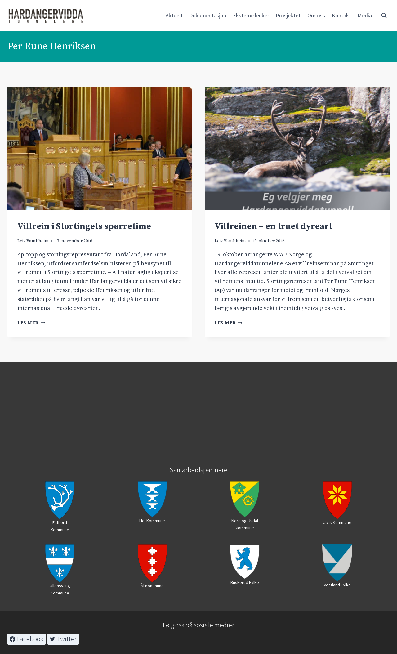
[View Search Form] (384, 15)
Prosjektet (288, 15)
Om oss (316, 15)
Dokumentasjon (207, 15)
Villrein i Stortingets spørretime (84, 226)
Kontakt (341, 15)
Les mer (31, 323)
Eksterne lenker (251, 15)
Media (365, 15)
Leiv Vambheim (33, 241)
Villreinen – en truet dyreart (273, 226)
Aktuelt (174, 15)
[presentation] (99, 148)
